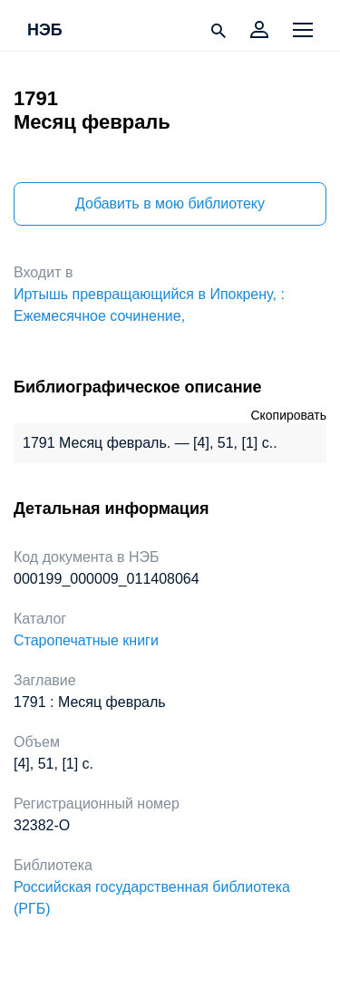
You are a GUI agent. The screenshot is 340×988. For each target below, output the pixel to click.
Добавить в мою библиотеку (170, 203)
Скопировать (288, 415)
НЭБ (45, 31)
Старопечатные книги (86, 640)
